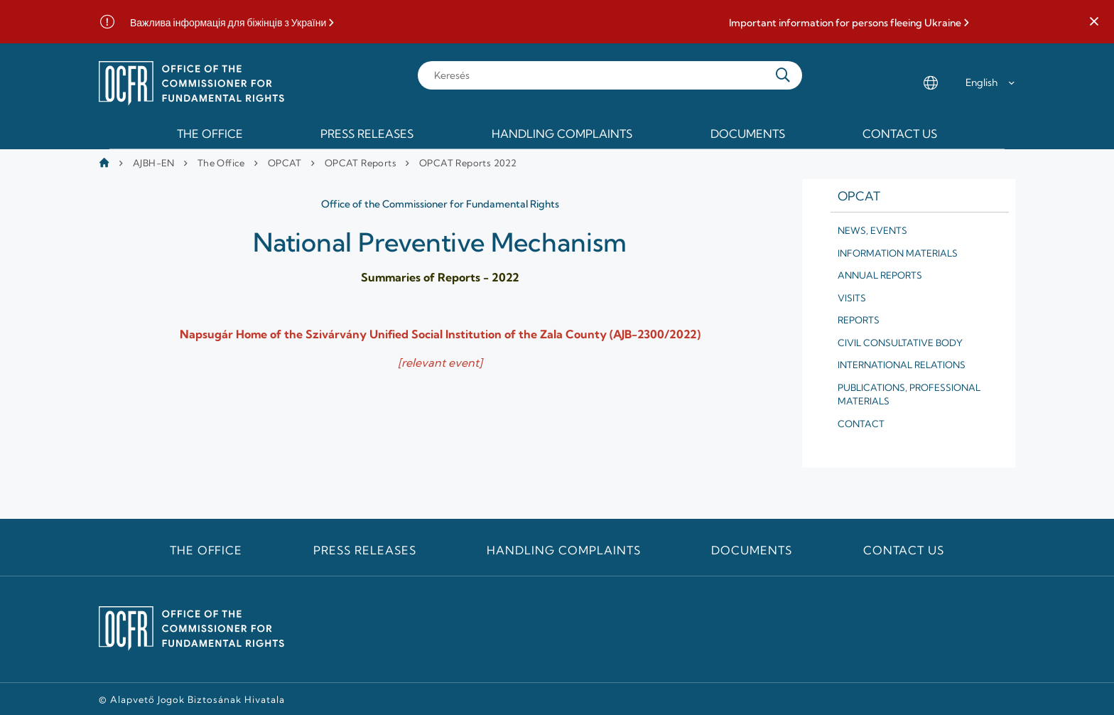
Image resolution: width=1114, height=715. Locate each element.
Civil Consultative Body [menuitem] (900, 342)
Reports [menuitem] (859, 320)
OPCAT (285, 162)
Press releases (364, 550)
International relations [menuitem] (902, 364)
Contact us (904, 550)
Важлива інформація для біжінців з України (228, 23)
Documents (751, 550)
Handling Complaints (563, 550)
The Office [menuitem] (210, 134)
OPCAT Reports (360, 162)
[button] (1094, 22)
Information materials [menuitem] (898, 253)
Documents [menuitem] (747, 134)
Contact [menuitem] (861, 423)
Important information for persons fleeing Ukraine (845, 23)
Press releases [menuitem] (366, 134)
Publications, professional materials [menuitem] (909, 394)
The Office (221, 162)
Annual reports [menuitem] (880, 275)
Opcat (859, 195)
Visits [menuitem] (852, 297)
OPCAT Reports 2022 (468, 162)
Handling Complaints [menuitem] (562, 134)
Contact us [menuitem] (899, 134)
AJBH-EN (154, 162)
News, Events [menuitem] (872, 230)
